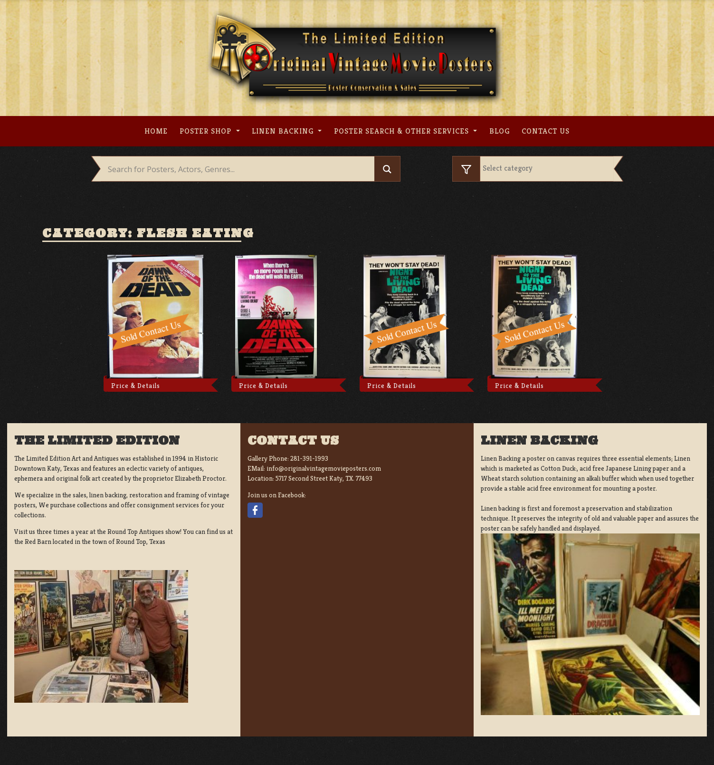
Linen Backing (284, 131)
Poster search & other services (402, 131)
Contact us (546, 131)
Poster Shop (207, 131)
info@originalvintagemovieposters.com (324, 468)
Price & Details (135, 385)
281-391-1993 (309, 458)
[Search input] (240, 169)
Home (156, 131)
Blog (499, 131)
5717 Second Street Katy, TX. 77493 (324, 478)
